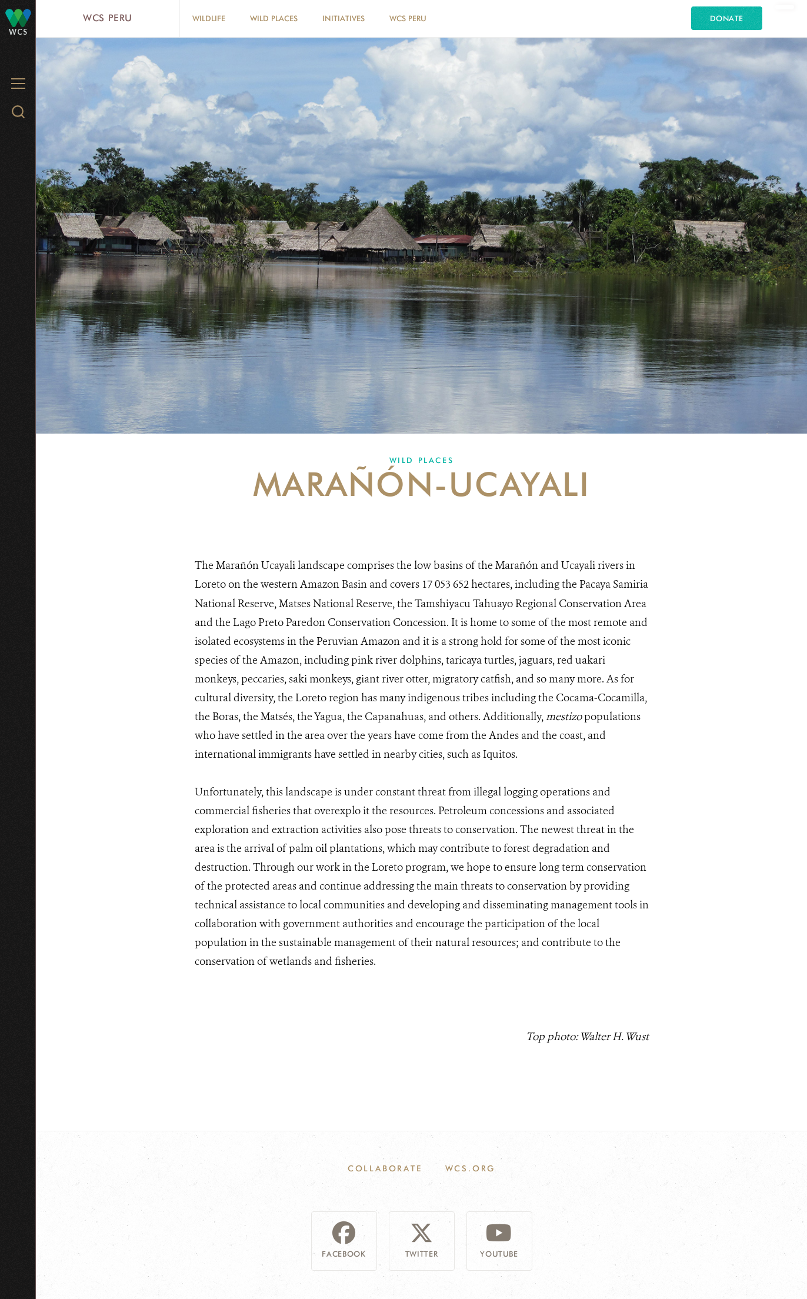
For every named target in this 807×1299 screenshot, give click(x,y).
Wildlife (208, 18)
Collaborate (385, 1168)
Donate (726, 18)
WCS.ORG (470, 1168)
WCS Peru (107, 18)
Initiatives (343, 18)
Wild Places (274, 18)
